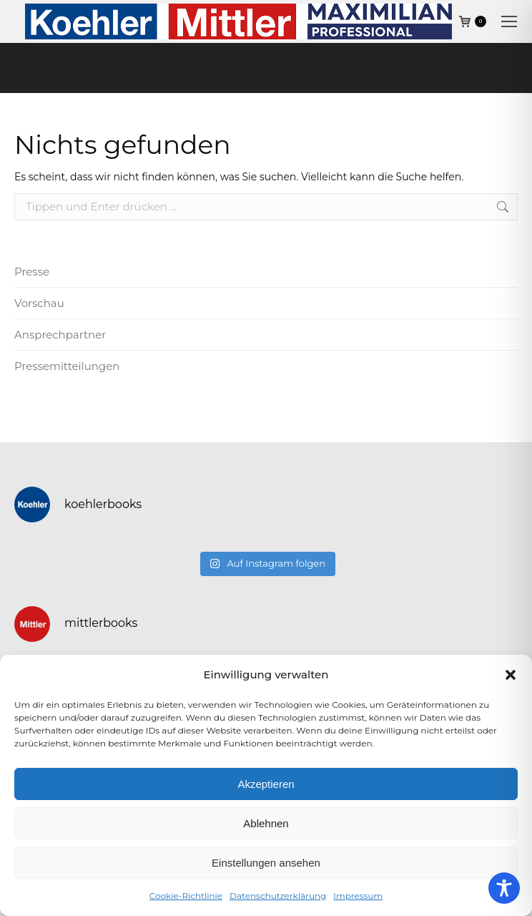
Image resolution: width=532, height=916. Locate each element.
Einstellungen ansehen (266, 863)
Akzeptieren (265, 784)
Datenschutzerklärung (278, 895)
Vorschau (39, 303)
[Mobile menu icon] (509, 21)
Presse (31, 271)
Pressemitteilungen (66, 366)
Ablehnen (265, 823)
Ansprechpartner (60, 334)
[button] (510, 675)
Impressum (358, 895)
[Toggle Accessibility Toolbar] (504, 888)
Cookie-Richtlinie (185, 895)
